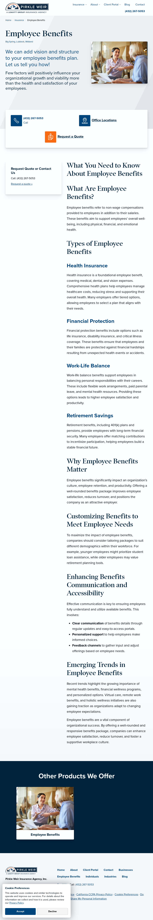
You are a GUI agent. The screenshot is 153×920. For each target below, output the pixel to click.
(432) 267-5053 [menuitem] (135, 11)
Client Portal (90, 870)
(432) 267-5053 (84, 884)
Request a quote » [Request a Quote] (21, 184)
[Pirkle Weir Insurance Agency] (26, 7)
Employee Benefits (68, 876)
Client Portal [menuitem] (111, 4)
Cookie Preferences (126, 894)
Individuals (92, 876)
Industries (110, 876)
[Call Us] (42, 120)
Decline (52, 911)
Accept (20, 911)
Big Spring (10, 41)
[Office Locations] (110, 120)
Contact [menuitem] (140, 4)
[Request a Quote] (76, 137)
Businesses (126, 870)
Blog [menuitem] (127, 4)
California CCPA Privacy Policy (94, 894)
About (74, 870)
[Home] (21, 870)
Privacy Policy (16, 902)
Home (8, 20)
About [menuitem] (94, 4)
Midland (29, 41)
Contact (108, 870)
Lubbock (20, 41)
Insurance (19, 20)
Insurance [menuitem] (78, 4)
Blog (125, 876)
